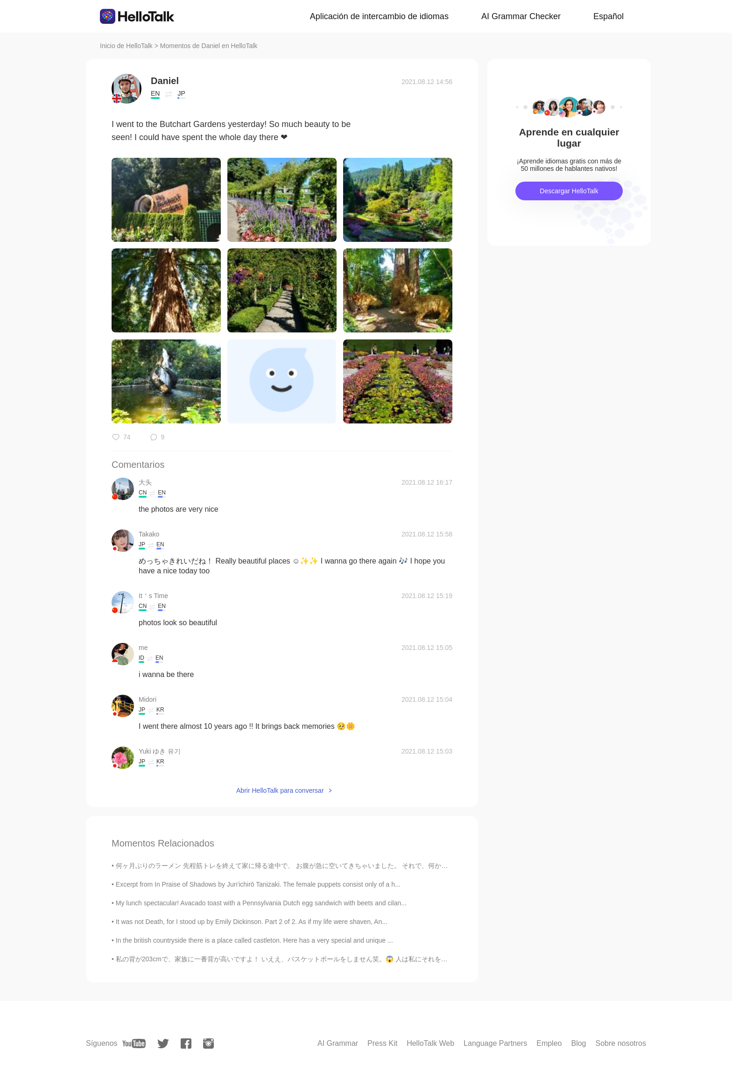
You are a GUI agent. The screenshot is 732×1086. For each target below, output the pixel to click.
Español (608, 16)
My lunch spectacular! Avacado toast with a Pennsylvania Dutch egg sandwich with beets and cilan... (261, 903)
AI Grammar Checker (521, 16)
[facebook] (186, 1043)
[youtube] (134, 1043)
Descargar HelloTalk (569, 191)
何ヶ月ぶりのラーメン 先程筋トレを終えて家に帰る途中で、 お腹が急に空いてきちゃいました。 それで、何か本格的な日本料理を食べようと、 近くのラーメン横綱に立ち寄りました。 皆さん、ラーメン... (417, 865)
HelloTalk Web (430, 1043)
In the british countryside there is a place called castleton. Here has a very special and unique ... (254, 940)
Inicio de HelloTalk (126, 45)
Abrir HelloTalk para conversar (280, 790)
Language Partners (495, 1043)
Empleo (549, 1043)
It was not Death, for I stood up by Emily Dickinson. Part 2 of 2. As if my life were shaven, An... (251, 921)
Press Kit (382, 1043)
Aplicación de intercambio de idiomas (379, 16)
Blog (578, 1043)
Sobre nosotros (620, 1043)
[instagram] (208, 1043)
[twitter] (163, 1044)
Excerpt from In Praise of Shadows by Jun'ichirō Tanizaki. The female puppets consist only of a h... (258, 884)
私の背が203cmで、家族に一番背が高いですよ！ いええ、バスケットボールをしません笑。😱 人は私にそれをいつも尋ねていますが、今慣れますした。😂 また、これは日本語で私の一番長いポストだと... (417, 959)
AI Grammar (337, 1043)
